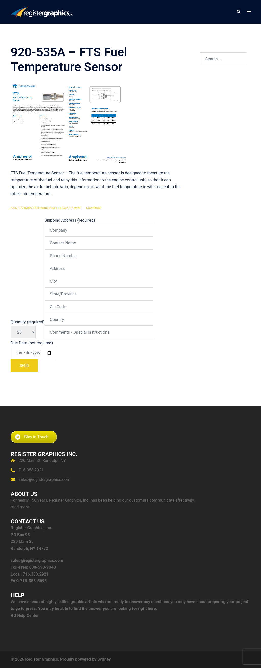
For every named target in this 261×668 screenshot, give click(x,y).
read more (20, 507)
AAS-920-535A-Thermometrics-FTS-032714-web (45, 208)
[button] (238, 12)
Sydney (104, 659)
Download (93, 208)
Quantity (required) (28, 327)
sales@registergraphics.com (44, 479)
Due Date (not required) (34, 356)
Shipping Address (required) (99, 276)
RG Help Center (25, 615)
